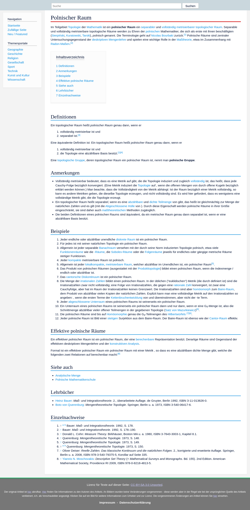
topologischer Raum (209, 27)
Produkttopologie (149, 268)
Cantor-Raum (218, 318)
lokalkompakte (94, 264)
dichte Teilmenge (160, 202)
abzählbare (135, 202)
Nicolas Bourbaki (162, 35)
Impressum (107, 502)
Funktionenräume (71, 252)
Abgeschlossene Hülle (120, 206)
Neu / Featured (17, 34)
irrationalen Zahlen (92, 281)
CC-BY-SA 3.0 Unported (146, 484)
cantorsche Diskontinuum (83, 277)
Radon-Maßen (60, 43)
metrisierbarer (186, 27)
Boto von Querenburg (69, 404)
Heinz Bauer (63, 400)
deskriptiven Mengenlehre (109, 39)
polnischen (153, 31)
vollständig (169, 27)
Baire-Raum (226, 289)
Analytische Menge (67, 375)
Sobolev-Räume (121, 252)
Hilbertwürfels (177, 314)
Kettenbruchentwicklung (126, 297)
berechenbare (145, 339)
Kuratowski (73, 35)
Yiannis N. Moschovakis (78, 458)
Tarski (86, 35)
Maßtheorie (184, 39)
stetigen (112, 318)
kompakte (74, 260)
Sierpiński (58, 35)
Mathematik (94, 27)
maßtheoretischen (114, 210)
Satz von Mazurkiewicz (180, 310)
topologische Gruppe (71, 160)
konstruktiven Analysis (124, 343)
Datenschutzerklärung (135, 502)
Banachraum (107, 247)
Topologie (74, 27)
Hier (44, 491)
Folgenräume (153, 252)
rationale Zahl (183, 285)
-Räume (99, 252)
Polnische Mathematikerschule (75, 379)
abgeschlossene (79, 301)
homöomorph (202, 289)
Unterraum (98, 301)
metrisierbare (114, 264)
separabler (148, 27)
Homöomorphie (117, 314)
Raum (128, 264)
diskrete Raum (125, 239)
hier (29, 491)
